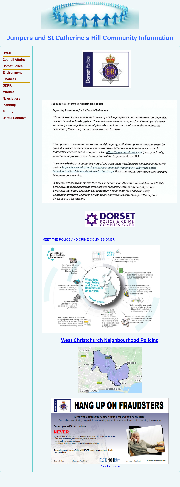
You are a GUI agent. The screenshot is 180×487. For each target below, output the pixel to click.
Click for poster (110, 464)
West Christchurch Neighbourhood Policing (110, 340)
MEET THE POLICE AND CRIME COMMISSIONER (78, 239)
